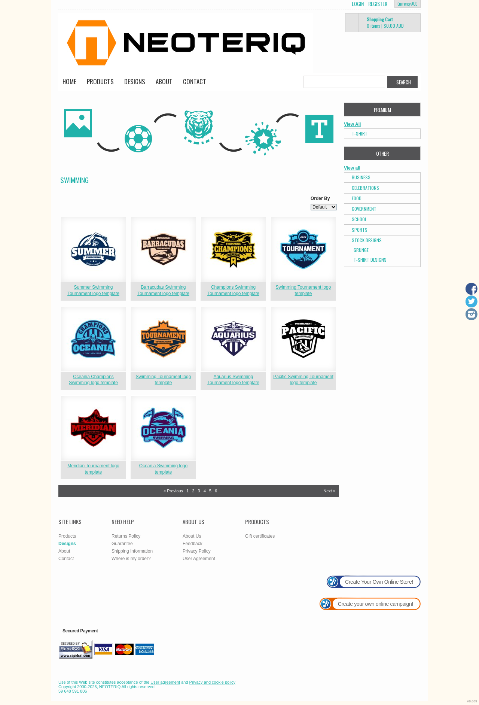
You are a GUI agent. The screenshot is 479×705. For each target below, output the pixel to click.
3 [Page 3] (199, 491)
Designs (134, 81)
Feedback (192, 543)
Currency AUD (407, 4)
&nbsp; (93, 249)
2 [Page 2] (193, 491)
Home (69, 81)
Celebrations (365, 188)
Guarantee (122, 543)
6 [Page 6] (216, 491)
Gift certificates (260, 536)
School (359, 219)
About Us (192, 536)
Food (356, 198)
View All (352, 124)
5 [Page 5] (210, 491)
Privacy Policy (197, 551)
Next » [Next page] (329, 491)
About (164, 81)
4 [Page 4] (205, 491)
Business (361, 177)
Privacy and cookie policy (212, 682)
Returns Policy (126, 536)
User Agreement (199, 558)
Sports (359, 230)
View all (352, 168)
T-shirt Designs (370, 259)
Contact (194, 81)
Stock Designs (367, 240)
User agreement (165, 682)
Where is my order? (131, 558)
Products (100, 81)
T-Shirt (359, 133)
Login (358, 3)
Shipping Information (132, 551)
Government (364, 209)
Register (377, 3)
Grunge (361, 250)
